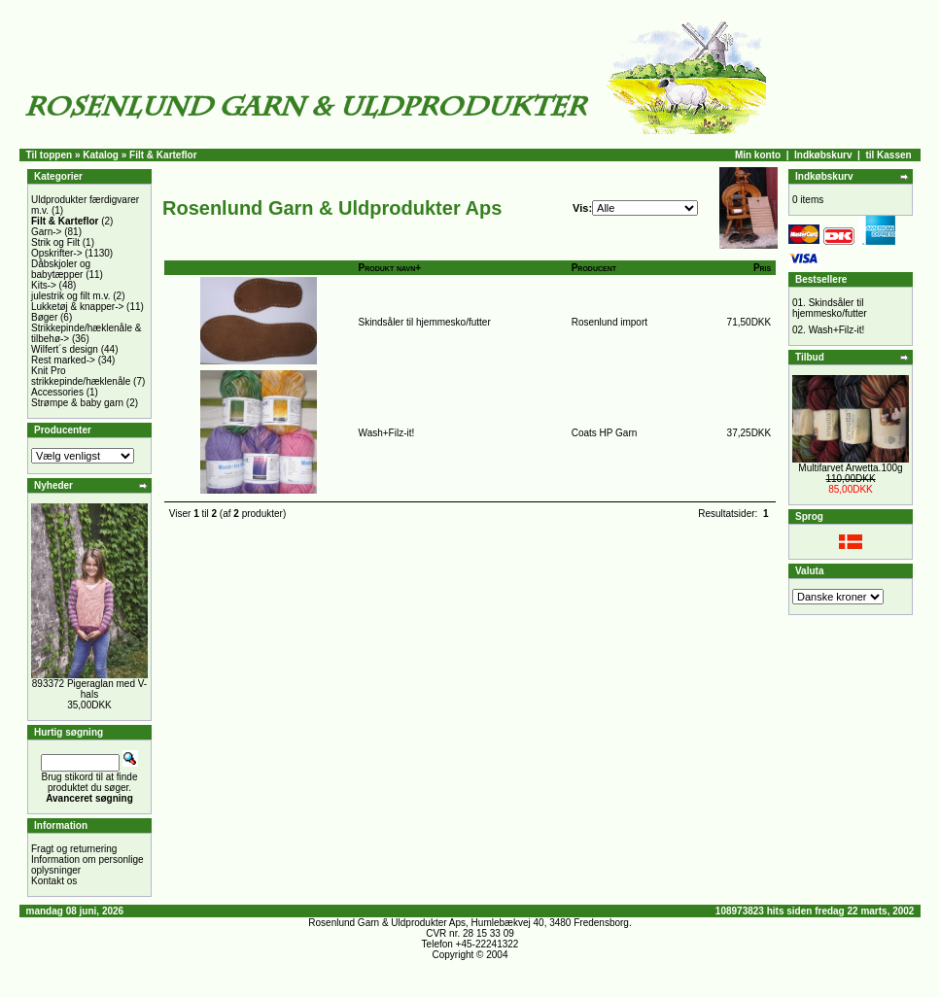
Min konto (758, 155)
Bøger (44, 317)
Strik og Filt (55, 242)
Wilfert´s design (64, 349)
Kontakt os (54, 881)
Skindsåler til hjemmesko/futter (425, 322)
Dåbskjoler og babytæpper (60, 269)
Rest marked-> (63, 360)
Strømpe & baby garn (77, 402)
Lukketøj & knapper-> (77, 306)
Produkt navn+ (390, 267)
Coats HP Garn (605, 433)
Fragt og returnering (74, 848)
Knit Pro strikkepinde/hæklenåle (80, 376)
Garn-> (46, 231)
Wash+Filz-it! (387, 433)
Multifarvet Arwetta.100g (850, 468)
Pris (762, 267)
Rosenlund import (609, 322)
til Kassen (888, 155)
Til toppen (49, 155)
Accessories (57, 392)
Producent (594, 267)
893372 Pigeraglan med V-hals (89, 689)
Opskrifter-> (57, 253)
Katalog (101, 155)
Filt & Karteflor (162, 155)
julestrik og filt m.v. (71, 296)
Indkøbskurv (823, 155)
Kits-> (43, 285)
